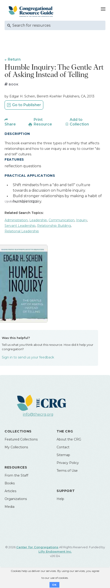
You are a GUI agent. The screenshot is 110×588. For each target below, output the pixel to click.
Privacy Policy (68, 463)
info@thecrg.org (38, 414)
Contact (63, 447)
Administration (16, 220)
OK (54, 584)
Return (14, 59)
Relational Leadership (22, 231)
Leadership (38, 220)
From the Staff (16, 475)
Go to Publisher (26, 105)
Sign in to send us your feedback (28, 357)
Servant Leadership (20, 226)
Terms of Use (67, 471)
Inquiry (81, 220)
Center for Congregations (37, 547)
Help (60, 499)
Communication (61, 220)
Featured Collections (21, 439)
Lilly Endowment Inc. (55, 551)
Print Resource (43, 121)
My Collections (16, 447)
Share (10, 124)
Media (9, 507)
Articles (10, 491)
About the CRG (69, 439)
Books (10, 483)
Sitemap (63, 455)
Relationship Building (54, 226)
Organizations (16, 499)
